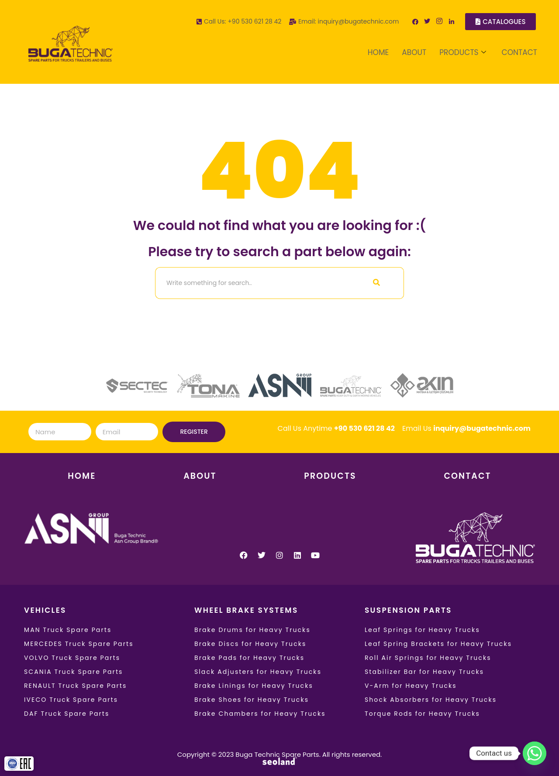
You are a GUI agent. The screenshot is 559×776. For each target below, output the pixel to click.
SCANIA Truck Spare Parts (73, 671)
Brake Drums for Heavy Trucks (252, 629)
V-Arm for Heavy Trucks (411, 685)
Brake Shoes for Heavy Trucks (251, 699)
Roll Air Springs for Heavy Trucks (428, 657)
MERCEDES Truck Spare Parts (79, 643)
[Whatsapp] (534, 753)
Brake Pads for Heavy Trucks (249, 657)
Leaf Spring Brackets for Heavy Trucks (438, 643)
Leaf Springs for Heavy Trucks (422, 629)
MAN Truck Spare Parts (67, 629)
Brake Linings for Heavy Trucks (253, 685)
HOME (378, 52)
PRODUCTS (462, 52)
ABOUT (414, 52)
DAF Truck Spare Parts (66, 713)
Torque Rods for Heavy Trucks (422, 713)
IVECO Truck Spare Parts (71, 699)
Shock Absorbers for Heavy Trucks (431, 699)
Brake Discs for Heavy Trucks (250, 643)
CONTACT (519, 52)
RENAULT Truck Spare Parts (75, 685)
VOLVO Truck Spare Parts (72, 657)
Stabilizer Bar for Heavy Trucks (424, 671)
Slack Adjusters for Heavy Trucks (257, 671)
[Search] (252, 283)
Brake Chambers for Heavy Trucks (260, 713)
